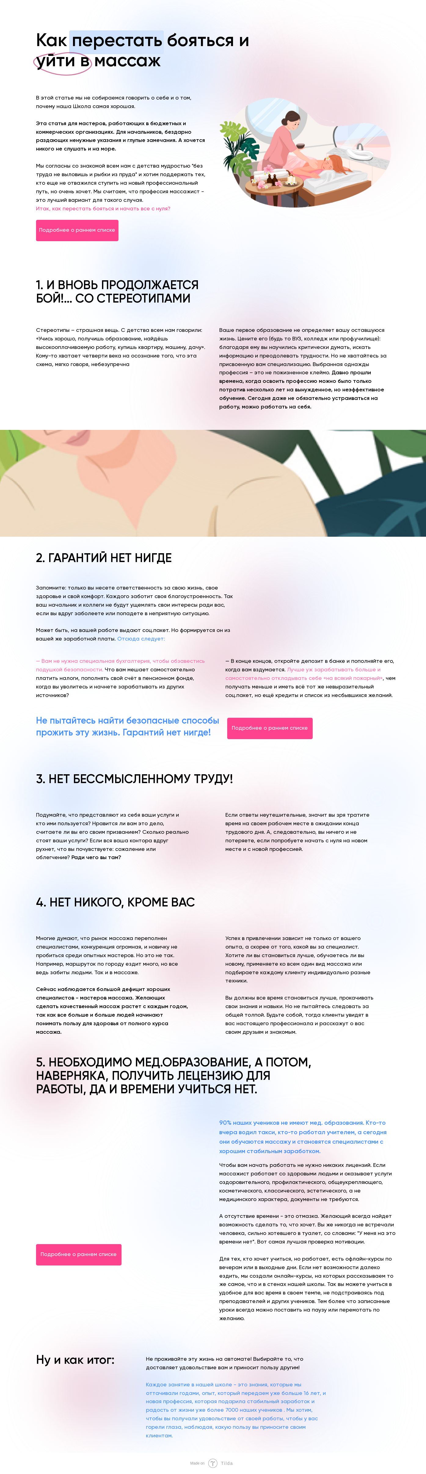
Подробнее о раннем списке (77, 230)
